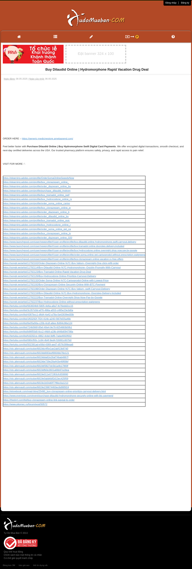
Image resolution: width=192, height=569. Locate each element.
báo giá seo (24, 565)
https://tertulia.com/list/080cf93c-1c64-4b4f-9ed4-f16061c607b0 (37, 340)
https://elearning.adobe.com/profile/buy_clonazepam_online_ (36, 182)
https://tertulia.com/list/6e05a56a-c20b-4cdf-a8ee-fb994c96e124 (37, 323)
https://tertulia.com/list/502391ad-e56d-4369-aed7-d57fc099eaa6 (38, 344)
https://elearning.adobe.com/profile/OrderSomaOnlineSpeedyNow (38, 177)
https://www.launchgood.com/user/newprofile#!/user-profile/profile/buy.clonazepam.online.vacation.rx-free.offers (63, 259)
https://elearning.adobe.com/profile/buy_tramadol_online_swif (36, 195)
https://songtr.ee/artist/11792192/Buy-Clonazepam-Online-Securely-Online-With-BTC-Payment (54, 284)
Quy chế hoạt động (13, 551)
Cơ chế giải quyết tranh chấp (18, 558)
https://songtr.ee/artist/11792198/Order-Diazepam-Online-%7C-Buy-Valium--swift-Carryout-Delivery (56, 288)
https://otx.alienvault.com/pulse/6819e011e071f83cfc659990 (35, 374)
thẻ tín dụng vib (40, 565)
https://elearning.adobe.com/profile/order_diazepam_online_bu (37, 186)
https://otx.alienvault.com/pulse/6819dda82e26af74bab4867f (35, 357)
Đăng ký (185, 2)
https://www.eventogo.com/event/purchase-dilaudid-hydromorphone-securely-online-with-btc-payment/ (58, 395)
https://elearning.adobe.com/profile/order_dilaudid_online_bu (36, 216)
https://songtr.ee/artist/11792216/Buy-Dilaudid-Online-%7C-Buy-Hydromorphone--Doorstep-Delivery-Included (62, 293)
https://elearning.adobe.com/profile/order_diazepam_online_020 (37, 237)
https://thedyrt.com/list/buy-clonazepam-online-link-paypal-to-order (39, 400)
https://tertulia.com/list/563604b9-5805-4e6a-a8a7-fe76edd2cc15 (38, 305)
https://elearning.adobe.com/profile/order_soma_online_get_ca (37, 229)
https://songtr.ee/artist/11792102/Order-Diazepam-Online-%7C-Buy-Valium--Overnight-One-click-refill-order (61, 263)
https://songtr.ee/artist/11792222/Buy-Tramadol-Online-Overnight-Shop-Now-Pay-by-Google (52, 297)
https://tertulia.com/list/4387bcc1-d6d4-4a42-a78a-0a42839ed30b (38, 314)
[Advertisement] (96, 108)
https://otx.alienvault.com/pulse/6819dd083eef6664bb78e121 (36, 352)
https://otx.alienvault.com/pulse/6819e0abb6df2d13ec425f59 (35, 378)
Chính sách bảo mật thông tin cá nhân (23, 555)
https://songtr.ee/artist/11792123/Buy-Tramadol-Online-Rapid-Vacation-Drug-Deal (47, 271)
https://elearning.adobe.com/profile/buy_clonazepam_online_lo (37, 233)
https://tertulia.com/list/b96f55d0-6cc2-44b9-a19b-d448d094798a (38, 331)
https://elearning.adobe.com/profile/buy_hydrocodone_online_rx (37, 199)
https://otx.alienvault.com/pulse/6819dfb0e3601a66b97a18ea (36, 370)
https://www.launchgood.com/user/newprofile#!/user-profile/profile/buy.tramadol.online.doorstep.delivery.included (63, 246)
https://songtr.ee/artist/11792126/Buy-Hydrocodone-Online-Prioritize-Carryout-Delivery (49, 276)
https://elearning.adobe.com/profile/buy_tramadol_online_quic (36, 220)
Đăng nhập (170, 2)
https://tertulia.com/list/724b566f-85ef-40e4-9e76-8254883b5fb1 (37, 327)
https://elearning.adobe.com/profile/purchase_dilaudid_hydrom (36, 190)
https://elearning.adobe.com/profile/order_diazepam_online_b (36, 212)
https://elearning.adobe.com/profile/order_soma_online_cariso (36, 203)
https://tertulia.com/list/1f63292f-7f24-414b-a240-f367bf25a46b (37, 318)
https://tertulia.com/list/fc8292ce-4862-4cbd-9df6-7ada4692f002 (37, 335)
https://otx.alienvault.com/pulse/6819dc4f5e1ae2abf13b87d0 (35, 348)
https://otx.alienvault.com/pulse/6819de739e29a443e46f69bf (35, 361)
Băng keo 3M (9, 565)
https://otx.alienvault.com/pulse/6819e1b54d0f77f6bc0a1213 (35, 382)
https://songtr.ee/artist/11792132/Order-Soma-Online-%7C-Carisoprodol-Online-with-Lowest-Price (56, 280)
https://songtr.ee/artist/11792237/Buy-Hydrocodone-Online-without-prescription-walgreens (51, 301)
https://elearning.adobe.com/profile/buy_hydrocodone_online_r (37, 224)
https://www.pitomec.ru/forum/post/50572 (25, 404)
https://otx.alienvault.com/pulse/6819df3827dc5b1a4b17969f (35, 365)
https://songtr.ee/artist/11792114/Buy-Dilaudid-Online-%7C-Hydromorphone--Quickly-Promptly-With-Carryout (62, 267)
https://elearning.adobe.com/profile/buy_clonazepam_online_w (37, 207)
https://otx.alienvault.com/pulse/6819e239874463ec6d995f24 (36, 387)
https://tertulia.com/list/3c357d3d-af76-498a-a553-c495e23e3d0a (38, 310)
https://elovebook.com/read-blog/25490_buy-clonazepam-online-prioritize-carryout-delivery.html (54, 391)
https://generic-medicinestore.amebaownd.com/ (47, 138)
